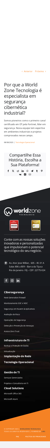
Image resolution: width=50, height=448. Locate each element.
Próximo (39, 71)
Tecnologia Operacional (25, 142)
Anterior (28, 71)
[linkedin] (18, 280)
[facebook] (6, 280)
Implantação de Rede (17, 356)
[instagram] (12, 280)
